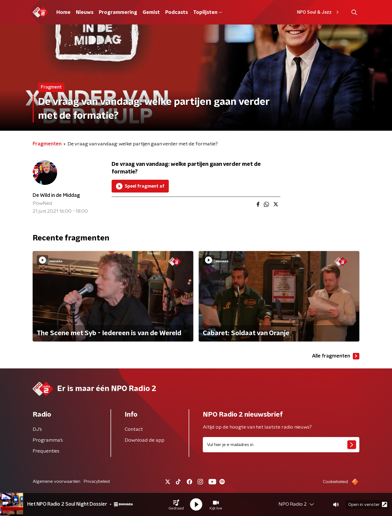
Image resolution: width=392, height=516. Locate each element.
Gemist (151, 12)
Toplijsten (207, 12)
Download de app (144, 440)
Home (63, 12)
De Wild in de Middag (56, 195)
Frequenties (46, 451)
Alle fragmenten (335, 356)
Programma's (48, 440)
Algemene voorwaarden (56, 481)
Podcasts (176, 12)
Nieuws (84, 12)
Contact (134, 429)
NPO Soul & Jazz (318, 12)
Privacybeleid (97, 481)
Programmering (118, 12)
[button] (176, 504)
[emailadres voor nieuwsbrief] (281, 444)
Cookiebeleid (335, 482)
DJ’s (37, 429)
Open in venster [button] (367, 504)
